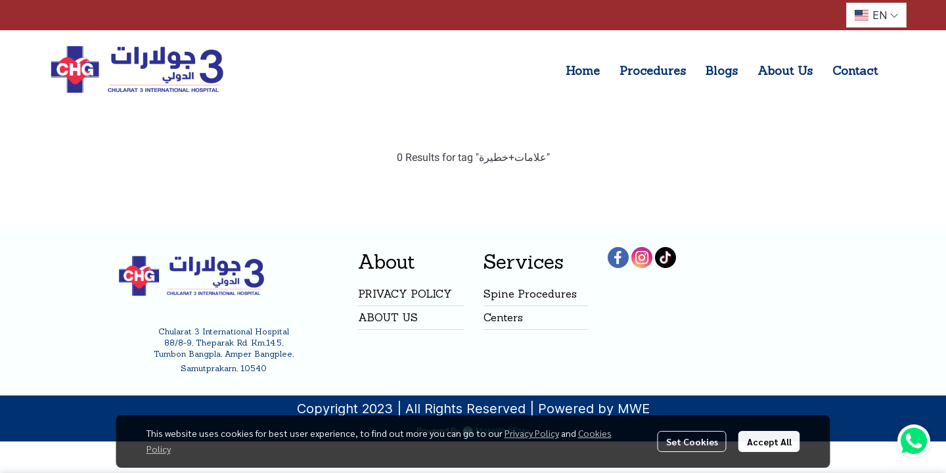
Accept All (769, 441)
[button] (876, 15)
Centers (503, 317)
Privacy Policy (532, 433)
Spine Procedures (530, 293)
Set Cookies (692, 441)
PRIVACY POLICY (405, 293)
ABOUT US (388, 317)
